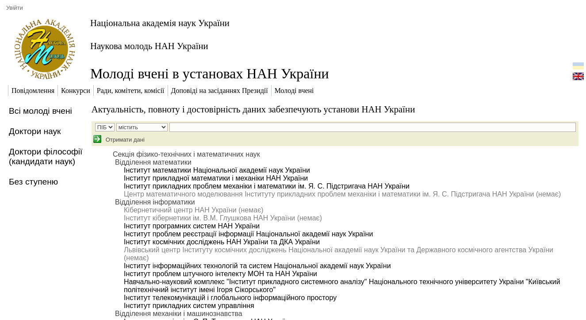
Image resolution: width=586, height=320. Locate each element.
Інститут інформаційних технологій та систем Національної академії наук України (257, 266)
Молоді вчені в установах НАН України (209, 73)
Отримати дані (124, 139)
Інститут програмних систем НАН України (192, 226)
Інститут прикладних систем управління (189, 305)
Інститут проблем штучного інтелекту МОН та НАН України (220, 274)
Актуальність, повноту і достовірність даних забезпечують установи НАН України (253, 109)
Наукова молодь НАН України (149, 46)
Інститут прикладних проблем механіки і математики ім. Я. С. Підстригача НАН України (267, 186)
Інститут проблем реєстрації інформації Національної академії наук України (248, 234)
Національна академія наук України (160, 23)
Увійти (14, 7)
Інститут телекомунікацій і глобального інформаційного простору (230, 297)
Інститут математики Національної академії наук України (217, 170)
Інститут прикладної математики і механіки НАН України (216, 178)
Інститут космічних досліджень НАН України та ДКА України (222, 242)
